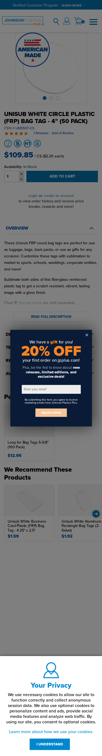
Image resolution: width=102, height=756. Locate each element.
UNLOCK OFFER (51, 412)
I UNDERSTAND (49, 744)
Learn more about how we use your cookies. (51, 731)
